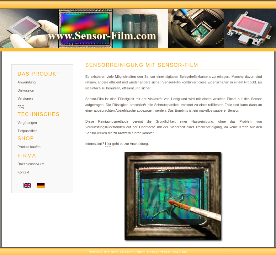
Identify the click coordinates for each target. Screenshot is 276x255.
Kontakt (23, 172)
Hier (108, 144)
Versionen (25, 98)
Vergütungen (27, 123)
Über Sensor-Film (31, 164)
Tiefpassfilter (27, 131)
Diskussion (26, 90)
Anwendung (26, 82)
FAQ (21, 107)
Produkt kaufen (29, 147)
